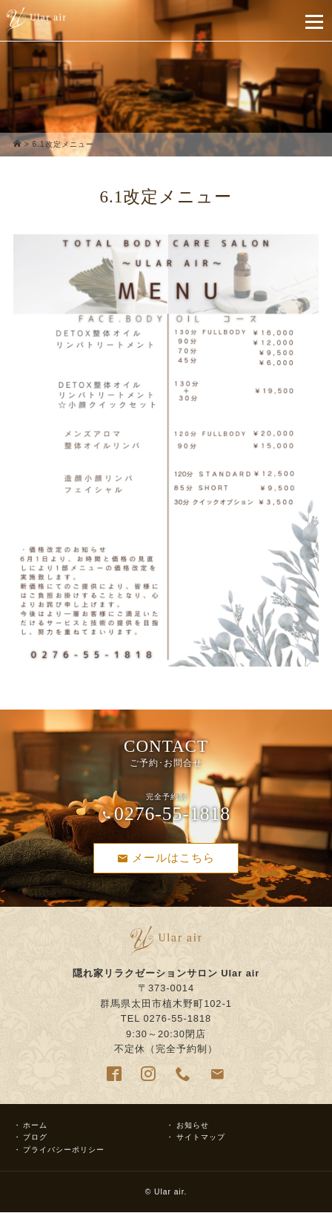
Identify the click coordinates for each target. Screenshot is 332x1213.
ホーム (35, 1125)
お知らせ (192, 1125)
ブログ (35, 1137)
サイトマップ (200, 1137)
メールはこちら (166, 858)
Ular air (169, 1192)
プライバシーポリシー (63, 1150)
